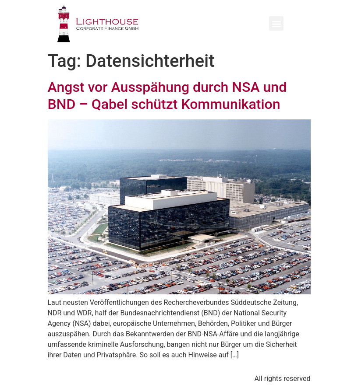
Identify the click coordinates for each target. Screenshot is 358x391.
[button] (276, 23)
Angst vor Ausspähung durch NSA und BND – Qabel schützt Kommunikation (167, 95)
